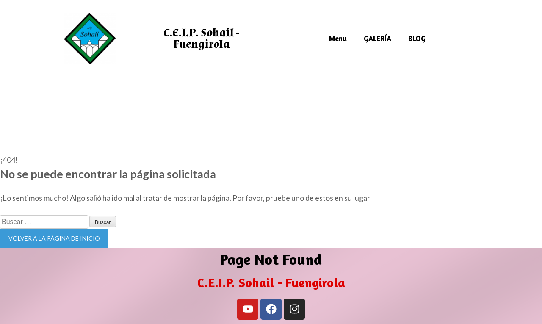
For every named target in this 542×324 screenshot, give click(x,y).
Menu (338, 38)
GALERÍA (377, 38)
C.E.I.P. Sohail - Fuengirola (201, 38)
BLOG (417, 38)
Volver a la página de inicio (54, 238)
